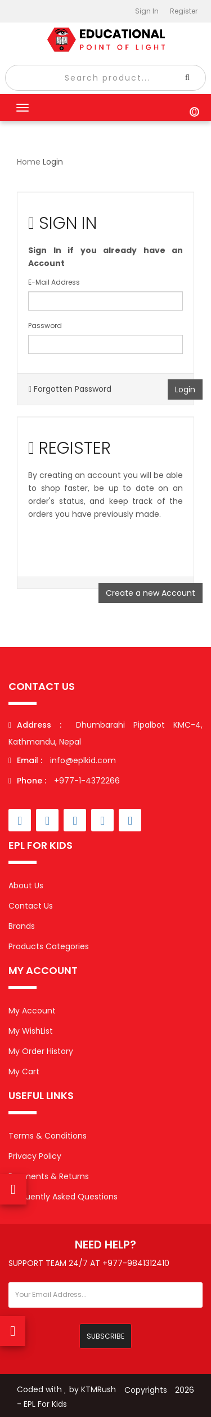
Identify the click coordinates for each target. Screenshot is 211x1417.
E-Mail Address (54, 282)
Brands (21, 926)
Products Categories (48, 946)
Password (45, 325)
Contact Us (30, 905)
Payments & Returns (48, 1176)
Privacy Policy (34, 1156)
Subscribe (105, 1336)
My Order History (40, 1051)
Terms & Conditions (47, 1135)
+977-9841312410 (135, 1263)
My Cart (23, 1071)
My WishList (30, 1031)
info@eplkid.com (83, 760)
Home (29, 161)
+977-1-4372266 (64, 780)
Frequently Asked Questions (63, 1196)
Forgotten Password (70, 389)
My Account (32, 1010)
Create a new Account (150, 593)
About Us (25, 885)
